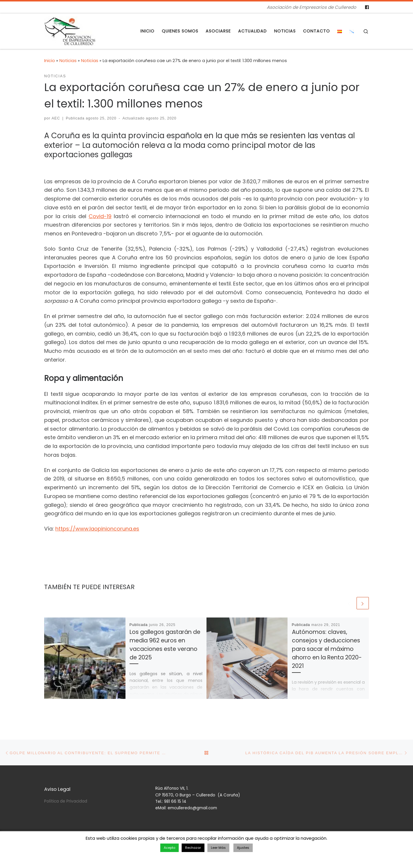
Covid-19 (100, 216)
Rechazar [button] (193, 847)
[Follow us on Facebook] (367, 7)
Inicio (49, 61)
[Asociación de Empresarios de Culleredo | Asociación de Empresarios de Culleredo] (70, 30)
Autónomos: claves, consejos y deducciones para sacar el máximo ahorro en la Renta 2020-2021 (327, 650)
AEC (56, 118)
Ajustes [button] (243, 847)
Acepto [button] (169, 847)
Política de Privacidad (65, 801)
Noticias (68, 61)
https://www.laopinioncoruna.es (97, 528)
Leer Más (218, 847)
